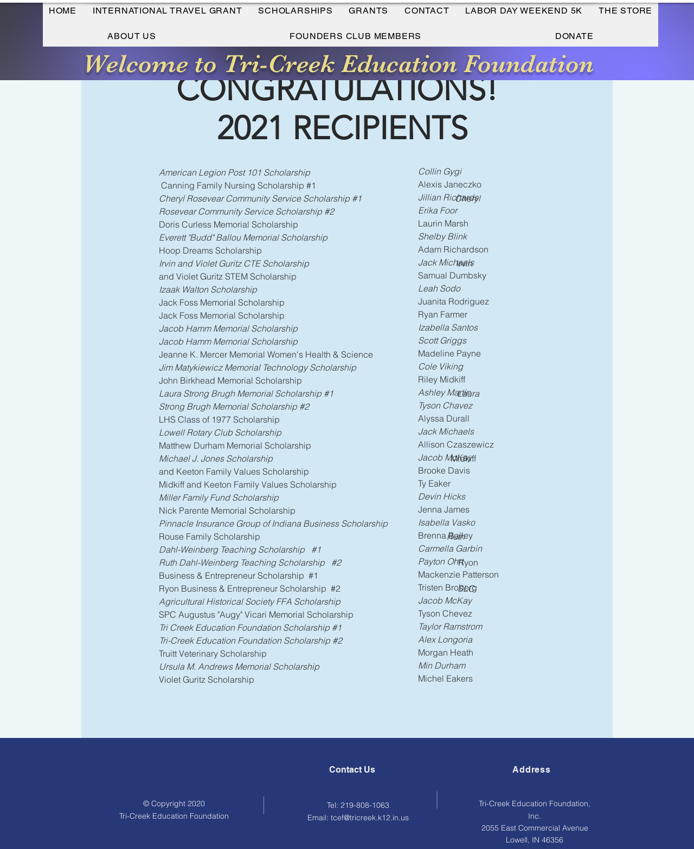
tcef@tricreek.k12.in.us (370, 817)
